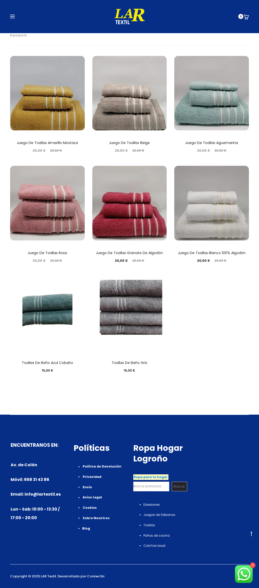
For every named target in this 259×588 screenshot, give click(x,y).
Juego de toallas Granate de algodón (129, 252)
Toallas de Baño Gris (129, 362)
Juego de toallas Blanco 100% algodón (212, 252)
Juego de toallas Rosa (47, 252)
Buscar (179, 486)
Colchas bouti (154, 545)
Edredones (151, 504)
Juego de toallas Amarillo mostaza (47, 142)
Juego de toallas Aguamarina (211, 142)
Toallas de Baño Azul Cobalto (47, 362)
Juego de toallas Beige (129, 142)
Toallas (149, 525)
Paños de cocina (156, 535)
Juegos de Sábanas (159, 515)
